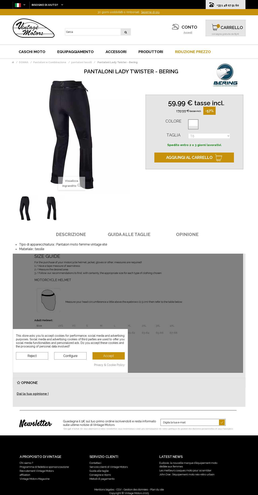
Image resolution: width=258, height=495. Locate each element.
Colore (173, 121)
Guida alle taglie (99, 470)
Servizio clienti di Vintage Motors (109, 466)
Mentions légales (104, 489)
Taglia (173, 135)
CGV (119, 489)
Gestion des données (136, 489)
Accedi (188, 32)
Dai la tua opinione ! (33, 394)
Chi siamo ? (26, 462)
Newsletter (35, 424)
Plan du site (157, 489)
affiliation (25, 474)
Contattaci (95, 462)
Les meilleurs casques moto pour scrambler (185, 470)
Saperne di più (150, 12)
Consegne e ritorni (100, 474)
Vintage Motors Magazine (35, 478)
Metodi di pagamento (102, 478)
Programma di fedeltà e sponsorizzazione (44, 466)
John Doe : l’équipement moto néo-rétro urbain (186, 474)
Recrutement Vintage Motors (37, 470)
